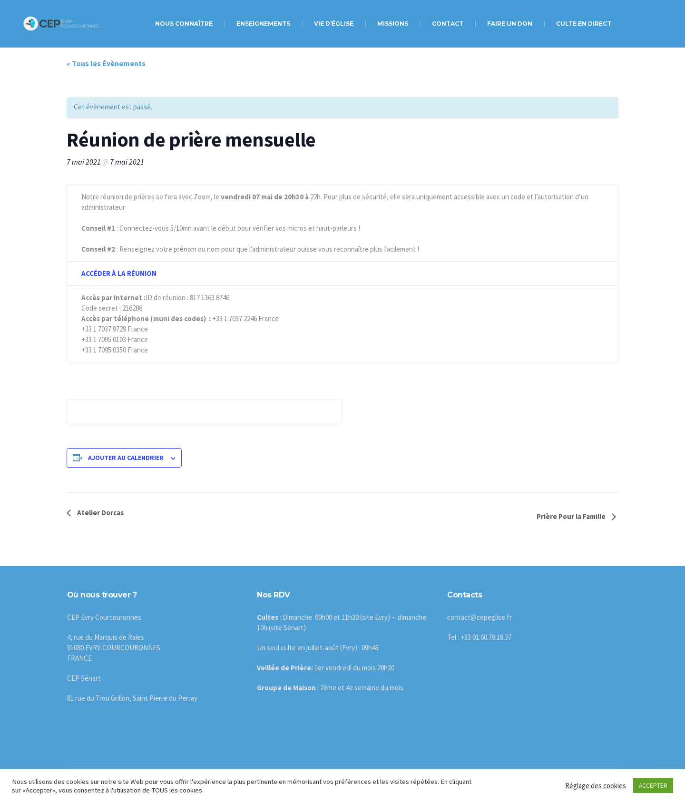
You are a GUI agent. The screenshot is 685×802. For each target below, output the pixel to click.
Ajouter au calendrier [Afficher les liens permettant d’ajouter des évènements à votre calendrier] (126, 457)
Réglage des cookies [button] (595, 785)
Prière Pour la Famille (572, 516)
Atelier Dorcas (100, 512)
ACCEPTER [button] (653, 786)
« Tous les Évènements (106, 63)
